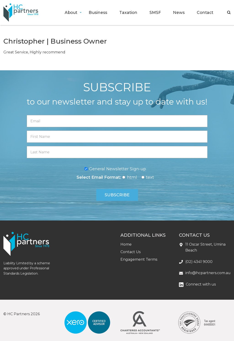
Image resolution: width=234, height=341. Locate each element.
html (132, 177)
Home (126, 244)
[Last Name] (117, 152)
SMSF (155, 12)
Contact (205, 12)
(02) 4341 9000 (199, 262)
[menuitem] (71, 12)
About (71, 12)
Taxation (128, 12)
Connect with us (201, 284)
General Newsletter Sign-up (117, 168)
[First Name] (117, 137)
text (150, 177)
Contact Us (130, 252)
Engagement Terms (138, 259)
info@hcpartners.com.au (208, 273)
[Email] (117, 121)
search (229, 12)
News (179, 12)
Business (98, 12)
